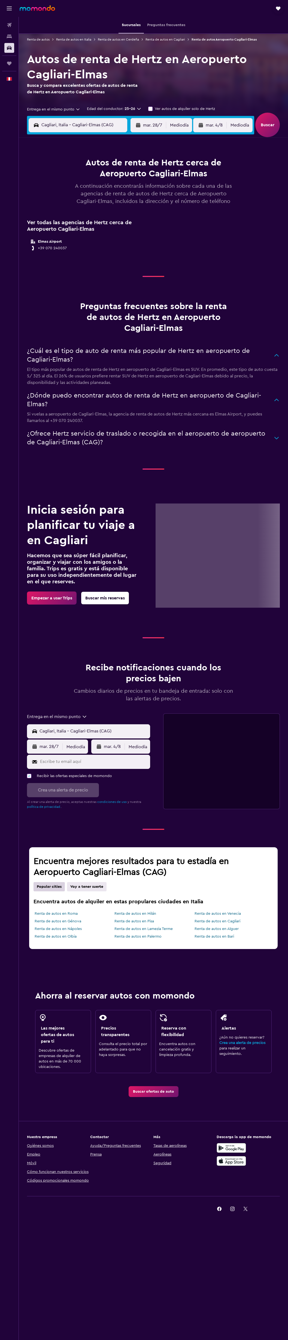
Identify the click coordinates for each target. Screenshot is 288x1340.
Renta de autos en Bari (214, 936)
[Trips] (9, 63)
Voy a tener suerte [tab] (86, 887)
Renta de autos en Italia (73, 39)
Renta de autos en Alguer (217, 929)
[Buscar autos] (9, 47)
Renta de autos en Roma (56, 914)
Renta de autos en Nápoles (58, 929)
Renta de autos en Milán (135, 914)
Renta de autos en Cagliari (165, 39)
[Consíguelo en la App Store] (231, 1161)
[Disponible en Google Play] (231, 1148)
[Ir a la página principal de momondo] (37, 8)
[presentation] (208, 902)
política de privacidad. (44, 806)
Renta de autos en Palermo (138, 936)
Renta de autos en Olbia (56, 936)
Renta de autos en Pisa (134, 921)
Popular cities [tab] (49, 887)
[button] (9, 8)
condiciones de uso (112, 801)
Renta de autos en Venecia (218, 914)
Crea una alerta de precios (242, 1043)
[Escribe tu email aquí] (94, 762)
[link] (52, 598)
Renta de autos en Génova (58, 921)
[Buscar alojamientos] (9, 36)
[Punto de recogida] (93, 731)
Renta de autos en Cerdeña (118, 39)
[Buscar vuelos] (9, 25)
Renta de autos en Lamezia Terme (143, 929)
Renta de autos (38, 39)
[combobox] (53, 109)
